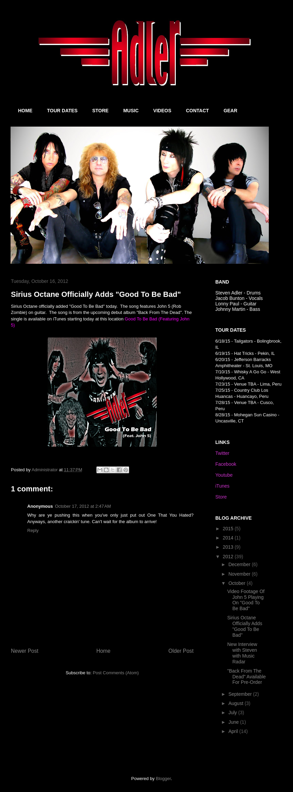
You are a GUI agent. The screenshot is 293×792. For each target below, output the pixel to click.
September (240, 694)
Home (103, 651)
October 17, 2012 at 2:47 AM (83, 506)
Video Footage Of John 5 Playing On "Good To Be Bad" (245, 600)
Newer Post (24, 651)
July (233, 712)
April (233, 731)
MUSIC (131, 110)
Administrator (45, 469)
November (239, 574)
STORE (100, 110)
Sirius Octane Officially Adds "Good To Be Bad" (244, 626)
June (234, 722)
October (237, 583)
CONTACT (197, 110)
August (236, 703)
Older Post (181, 651)
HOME (25, 110)
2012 (229, 556)
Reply (32, 530)
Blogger (163, 778)
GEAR (230, 110)
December (239, 564)
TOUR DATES (62, 110)
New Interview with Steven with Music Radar (242, 653)
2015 (229, 528)
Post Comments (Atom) (116, 672)
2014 (229, 538)
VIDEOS (162, 110)
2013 (229, 547)
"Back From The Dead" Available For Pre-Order (246, 676)
